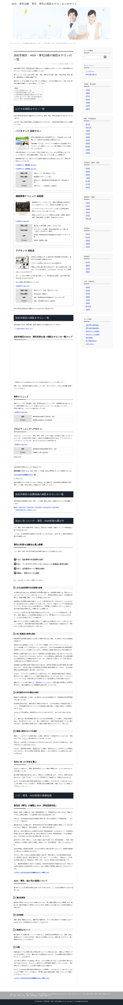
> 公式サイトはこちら (22, 221)
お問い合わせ (90, 344)
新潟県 (88, 146)
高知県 (88, 268)
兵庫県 (88, 206)
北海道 (88, 90)
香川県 (88, 262)
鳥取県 (88, 240)
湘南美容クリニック (42, 682)
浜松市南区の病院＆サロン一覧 (25, 92)
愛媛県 (88, 265)
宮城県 (88, 102)
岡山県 (88, 237)
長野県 (88, 153)
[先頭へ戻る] (17, 457)
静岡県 (88, 171)
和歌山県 (88, 218)
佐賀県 (88, 290)
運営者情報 (89, 337)
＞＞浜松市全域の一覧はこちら (23, 328)
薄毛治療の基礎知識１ (92, 325)
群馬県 (88, 143)
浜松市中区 (30, 507)
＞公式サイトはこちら (20, 412)
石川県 (88, 184)
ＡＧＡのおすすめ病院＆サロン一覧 (25, 475)
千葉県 (88, 131)
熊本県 (88, 293)
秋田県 (88, 99)
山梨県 (88, 150)
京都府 (88, 209)
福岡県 (88, 287)
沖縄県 (88, 309)
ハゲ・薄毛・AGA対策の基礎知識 (25, 99)
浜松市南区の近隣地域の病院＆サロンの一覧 (29, 94)
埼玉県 (88, 134)
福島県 (88, 109)
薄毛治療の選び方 (91, 74)
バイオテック (30, 606)
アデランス (25, 738)
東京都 (88, 124)
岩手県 (88, 96)
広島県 (88, 234)
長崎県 (88, 297)
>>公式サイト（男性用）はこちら (26, 165)
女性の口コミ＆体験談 (92, 334)
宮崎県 (88, 303)
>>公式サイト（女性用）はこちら (26, 169)
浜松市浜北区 (47, 507)
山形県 (88, 106)
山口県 (88, 247)
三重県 (88, 178)
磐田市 (16, 507)
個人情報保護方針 (91, 341)
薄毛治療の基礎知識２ (92, 328)
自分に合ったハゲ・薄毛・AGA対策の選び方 (29, 96)
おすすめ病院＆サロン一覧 (23, 90)
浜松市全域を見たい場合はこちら (25, 510)
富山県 (88, 181)
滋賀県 (88, 212)
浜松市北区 (22, 507)
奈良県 (88, 215)
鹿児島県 (88, 306)
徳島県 (88, 272)
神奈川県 (88, 127)
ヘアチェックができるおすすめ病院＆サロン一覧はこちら (31, 872)
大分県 (88, 300)
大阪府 (88, 203)
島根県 (88, 243)
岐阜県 (88, 175)
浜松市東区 (55, 507)
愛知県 (88, 168)
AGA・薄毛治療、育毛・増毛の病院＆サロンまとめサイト (44, 3)
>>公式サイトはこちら (23, 286)
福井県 (88, 187)
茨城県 (88, 137)
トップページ (90, 71)
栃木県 (88, 140)
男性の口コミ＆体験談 (92, 331)
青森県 (88, 93)
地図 (53, 416)
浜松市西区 (38, 507)
